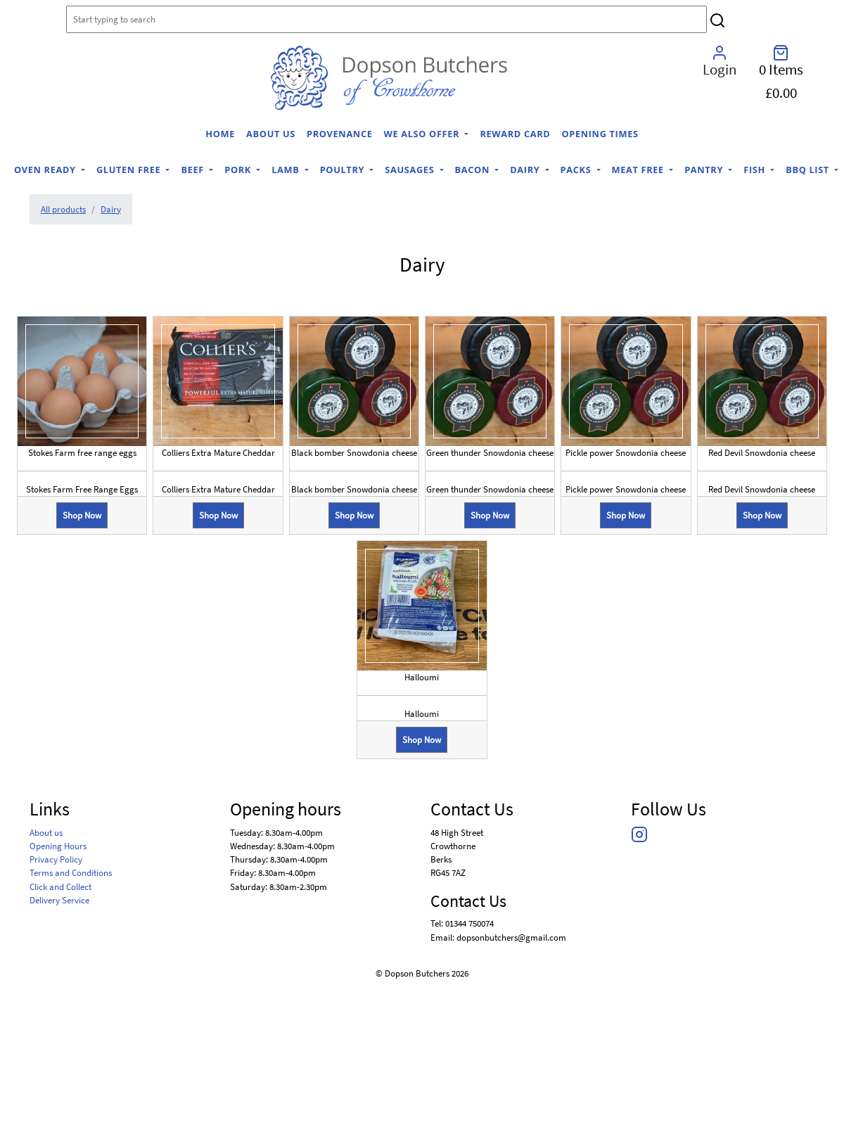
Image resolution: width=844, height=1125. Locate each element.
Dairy (526, 169)
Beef (193, 169)
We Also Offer (423, 133)
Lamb (286, 169)
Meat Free (639, 169)
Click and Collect (60, 886)
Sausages (411, 169)
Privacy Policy (56, 859)
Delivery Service (59, 899)
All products (63, 209)
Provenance (340, 133)
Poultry (343, 169)
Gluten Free (129, 169)
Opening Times (599, 133)
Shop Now (82, 515)
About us (270, 133)
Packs (577, 169)
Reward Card (515, 133)
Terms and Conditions (71, 872)
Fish (755, 169)
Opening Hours (58, 845)
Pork (239, 169)
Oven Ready (46, 169)
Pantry (705, 169)
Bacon (473, 169)
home (220, 133)
